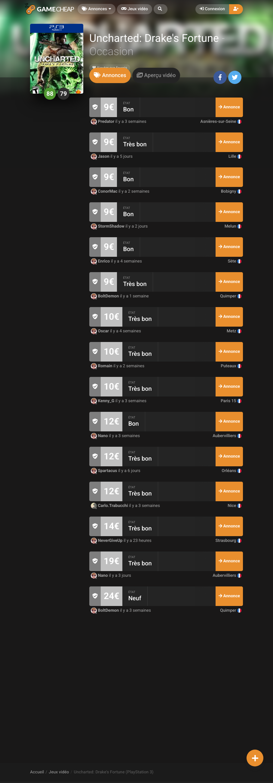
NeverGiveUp (107, 540)
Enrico (101, 261)
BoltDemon (105, 296)
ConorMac (104, 191)
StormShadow (108, 226)
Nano (100, 435)
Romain (102, 366)
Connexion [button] (212, 9)
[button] (160, 9)
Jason (100, 156)
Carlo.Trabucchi (110, 505)
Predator (103, 121)
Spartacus (104, 470)
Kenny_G (103, 401)
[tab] (110, 75)
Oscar (100, 331)
